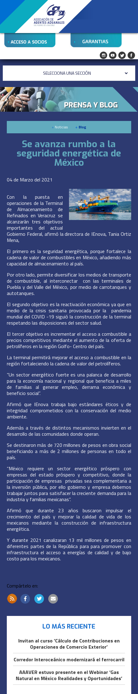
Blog (80, 127)
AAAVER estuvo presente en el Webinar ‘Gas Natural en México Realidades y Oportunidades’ (69, 675)
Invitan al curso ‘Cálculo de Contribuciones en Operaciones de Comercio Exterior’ (69, 644)
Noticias (60, 127)
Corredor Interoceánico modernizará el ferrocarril (69, 659)
